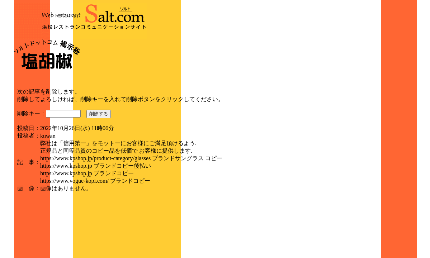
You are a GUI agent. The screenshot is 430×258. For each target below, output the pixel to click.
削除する (98, 113)
